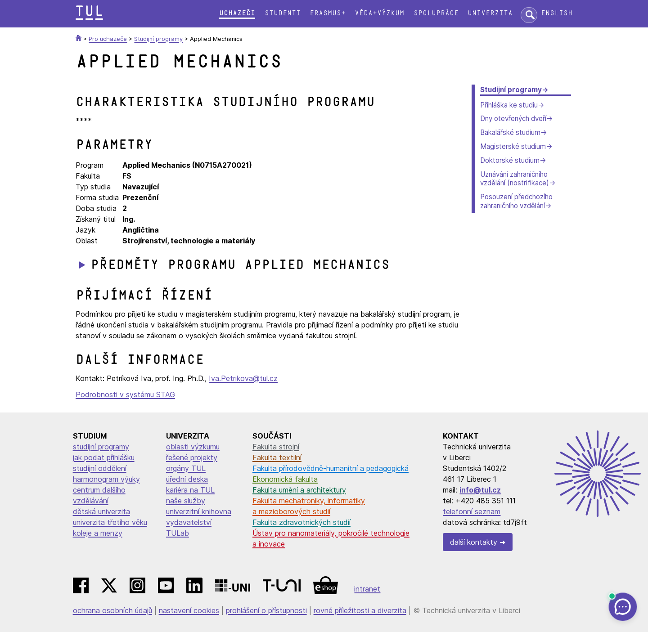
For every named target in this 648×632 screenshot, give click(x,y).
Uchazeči (237, 13)
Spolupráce (436, 13)
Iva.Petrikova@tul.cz (243, 378)
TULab (177, 533)
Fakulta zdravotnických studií (301, 522)
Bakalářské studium (510, 132)
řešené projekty (191, 457)
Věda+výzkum (379, 13)
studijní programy (101, 446)
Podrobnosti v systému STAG (125, 394)
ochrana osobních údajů (112, 610)
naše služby (185, 500)
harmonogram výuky (106, 479)
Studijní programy (511, 89)
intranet (367, 588)
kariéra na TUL (190, 489)
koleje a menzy (97, 533)
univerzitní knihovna (198, 511)
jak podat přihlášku (104, 457)
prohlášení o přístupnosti (266, 610)
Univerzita (490, 13)
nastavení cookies (189, 610)
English (556, 13)
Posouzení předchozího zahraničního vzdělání (516, 201)
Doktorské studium (510, 160)
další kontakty (473, 542)
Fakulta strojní (275, 446)
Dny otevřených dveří (513, 118)
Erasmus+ (328, 13)
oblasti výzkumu (193, 446)
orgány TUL (186, 468)
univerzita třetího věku (110, 522)
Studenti (283, 13)
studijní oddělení (99, 468)
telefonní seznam (471, 511)
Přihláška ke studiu (509, 105)
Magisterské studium (513, 146)
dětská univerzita (101, 511)
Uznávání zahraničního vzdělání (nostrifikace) (514, 179)
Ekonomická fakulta (285, 479)
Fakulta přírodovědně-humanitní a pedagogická (330, 468)
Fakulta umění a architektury (299, 489)
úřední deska (187, 479)
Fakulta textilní (277, 457)
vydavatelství (189, 522)
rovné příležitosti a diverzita (360, 610)
